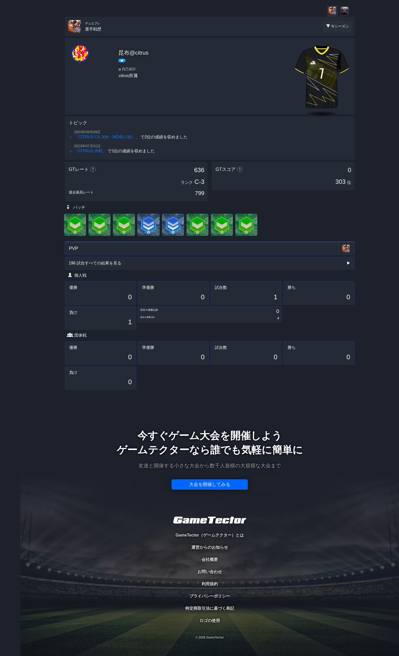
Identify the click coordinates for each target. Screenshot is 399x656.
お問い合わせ (209, 572)
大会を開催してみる (209, 484)
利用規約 (210, 584)
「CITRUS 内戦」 (90, 151)
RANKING (10, 98)
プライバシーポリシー (209, 596)
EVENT (10, 119)
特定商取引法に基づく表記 (209, 608)
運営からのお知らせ (209, 547)
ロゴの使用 (210, 620)
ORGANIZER (10, 78)
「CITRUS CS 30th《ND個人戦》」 (106, 137)
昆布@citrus (133, 53)
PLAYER (10, 57)
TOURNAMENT (10, 36)
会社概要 (210, 559)
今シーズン (340, 26)
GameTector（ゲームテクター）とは (210, 535)
